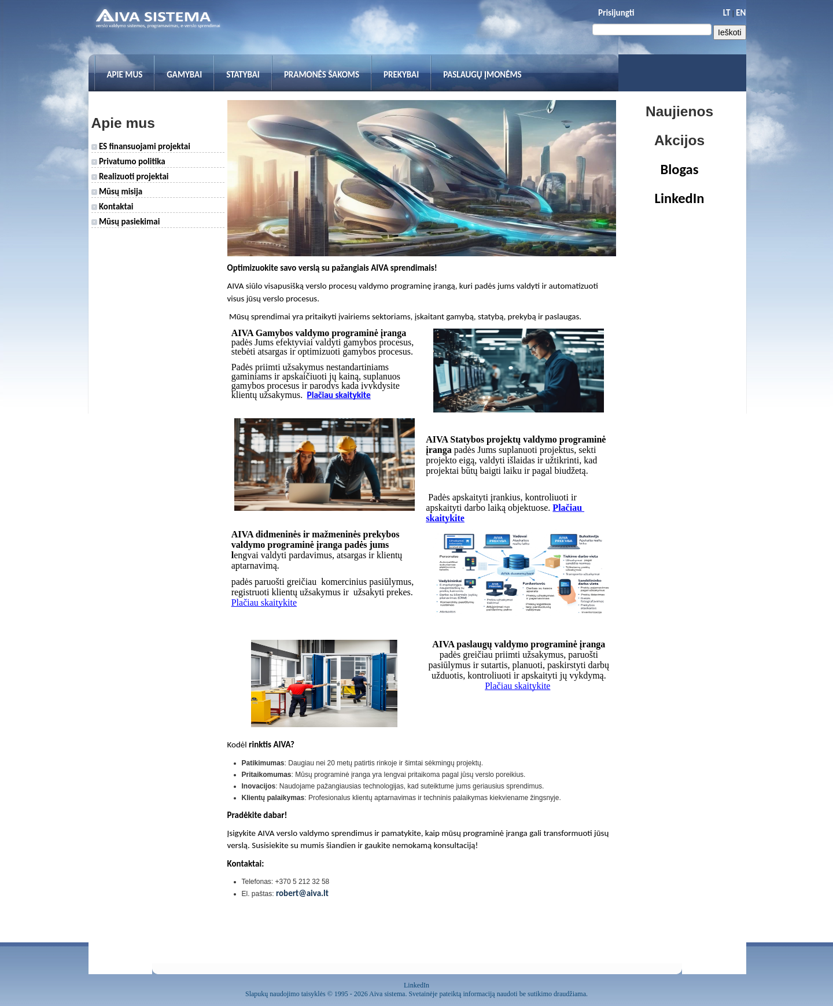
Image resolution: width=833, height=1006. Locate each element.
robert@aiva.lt (302, 893)
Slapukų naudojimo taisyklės (285, 994)
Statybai (243, 74)
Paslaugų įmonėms (482, 74)
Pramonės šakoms (321, 74)
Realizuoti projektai (130, 176)
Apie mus (125, 74)
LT (727, 13)
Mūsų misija (117, 191)
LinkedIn (680, 198)
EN (741, 13)
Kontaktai (112, 206)
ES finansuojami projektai (140, 146)
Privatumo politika (128, 161)
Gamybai (184, 74)
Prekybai (401, 74)
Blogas (680, 169)
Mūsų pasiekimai (125, 221)
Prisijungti (616, 13)
